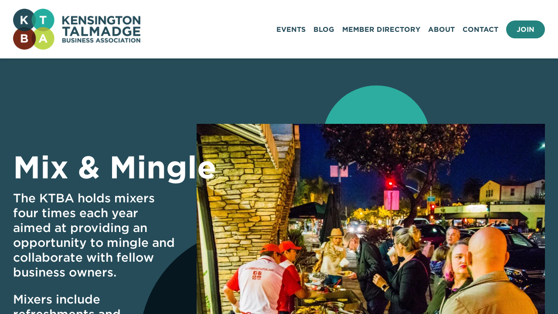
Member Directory (381, 29)
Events (291, 29)
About (441, 29)
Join (525, 29)
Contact (480, 29)
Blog (323, 29)
